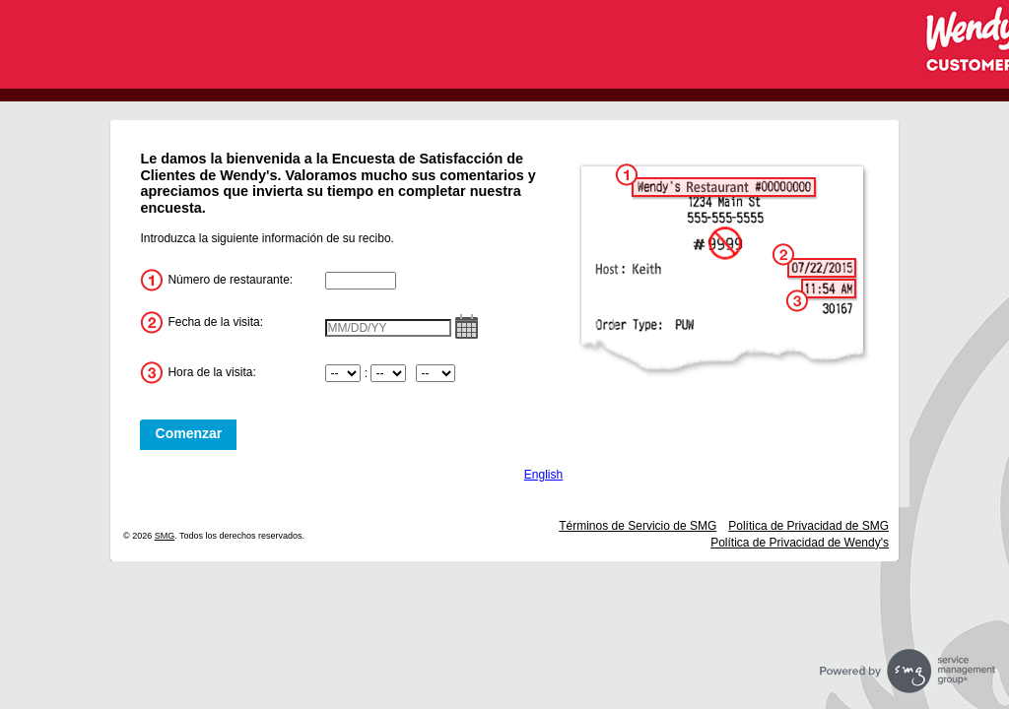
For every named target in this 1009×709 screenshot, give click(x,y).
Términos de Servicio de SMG (637, 526)
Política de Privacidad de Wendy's (799, 542)
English (543, 475)
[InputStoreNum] (360, 281)
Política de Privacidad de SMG (808, 526)
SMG (165, 536)
